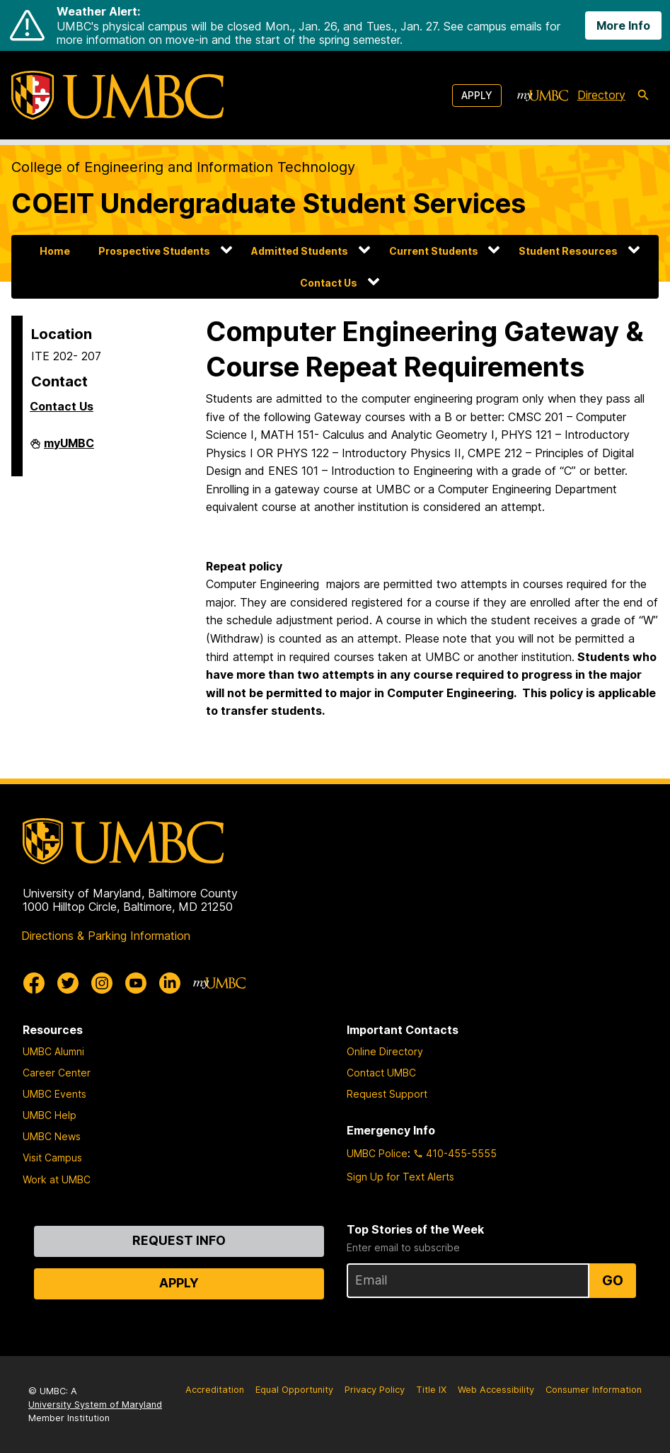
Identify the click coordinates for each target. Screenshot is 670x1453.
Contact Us (328, 283)
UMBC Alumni (53, 1051)
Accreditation (214, 1389)
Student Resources (568, 251)
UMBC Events (54, 1094)
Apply (476, 95)
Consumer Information (593, 1389)
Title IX (431, 1389)
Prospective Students (154, 251)
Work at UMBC (57, 1179)
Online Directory (385, 1051)
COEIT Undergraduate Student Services (268, 203)
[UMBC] (117, 95)
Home (55, 251)
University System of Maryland (95, 1404)
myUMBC (69, 449)
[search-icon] (643, 95)
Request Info (179, 1240)
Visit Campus (52, 1158)
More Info (623, 25)
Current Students (433, 251)
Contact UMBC (381, 1073)
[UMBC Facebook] (34, 983)
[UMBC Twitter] (67, 983)
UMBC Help (49, 1115)
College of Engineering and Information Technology (183, 167)
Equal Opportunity (294, 1389)
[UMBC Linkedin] (169, 983)
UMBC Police (377, 1153)
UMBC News (52, 1136)
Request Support (387, 1094)
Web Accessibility (496, 1389)
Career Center (57, 1073)
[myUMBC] (542, 95)
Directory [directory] (601, 95)
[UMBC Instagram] (101, 983)
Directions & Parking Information (105, 936)
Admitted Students (299, 251)
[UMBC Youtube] (135, 983)
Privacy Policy (375, 1389)
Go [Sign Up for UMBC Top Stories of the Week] (612, 1280)
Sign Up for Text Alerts (400, 1177)
